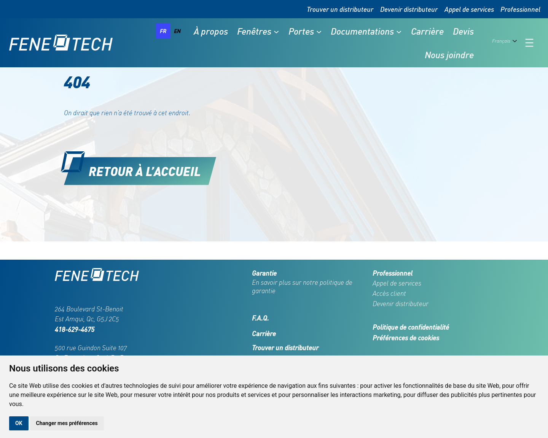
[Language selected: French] (506, 43)
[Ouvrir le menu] (529, 42)
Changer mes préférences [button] (67, 423)
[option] (177, 31)
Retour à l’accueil (145, 170)
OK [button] (18, 423)
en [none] (177, 31)
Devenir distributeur (409, 9)
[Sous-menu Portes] (319, 31)
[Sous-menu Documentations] (398, 31)
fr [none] (163, 31)
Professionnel (520, 9)
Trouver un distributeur (340, 9)
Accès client (389, 293)
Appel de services (469, 9)
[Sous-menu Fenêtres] (276, 31)
